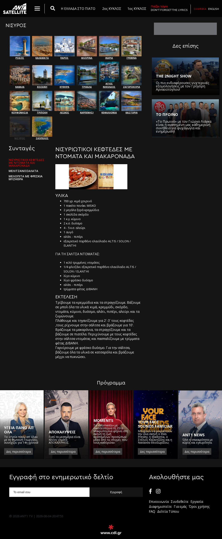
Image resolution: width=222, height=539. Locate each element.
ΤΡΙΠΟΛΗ (42, 102)
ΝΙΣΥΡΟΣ (20, 128)
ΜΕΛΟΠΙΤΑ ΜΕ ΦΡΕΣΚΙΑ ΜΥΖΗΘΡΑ (26, 178)
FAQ (152, 511)
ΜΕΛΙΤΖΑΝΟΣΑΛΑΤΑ (23, 171)
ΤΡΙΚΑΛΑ (87, 77)
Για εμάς (180, 506)
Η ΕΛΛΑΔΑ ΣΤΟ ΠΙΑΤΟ (78, 8)
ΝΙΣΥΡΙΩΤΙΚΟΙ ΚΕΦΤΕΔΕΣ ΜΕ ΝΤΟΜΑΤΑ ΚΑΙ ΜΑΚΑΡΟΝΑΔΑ (26, 162)
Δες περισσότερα (18, 451)
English (213, 9)
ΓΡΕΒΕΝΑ (131, 47)
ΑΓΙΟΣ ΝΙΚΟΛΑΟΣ (109, 75)
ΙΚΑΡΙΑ (109, 47)
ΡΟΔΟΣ (20, 47)
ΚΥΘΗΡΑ (64, 77)
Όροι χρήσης (199, 506)
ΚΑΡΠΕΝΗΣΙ (87, 102)
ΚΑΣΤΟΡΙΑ (131, 102)
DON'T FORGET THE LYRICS (169, 8)
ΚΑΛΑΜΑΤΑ (42, 47)
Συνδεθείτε (179, 501)
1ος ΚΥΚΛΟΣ (136, 8)
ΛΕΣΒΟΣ (64, 102)
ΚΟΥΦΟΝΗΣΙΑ (20, 102)
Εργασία (197, 501)
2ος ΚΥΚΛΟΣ (111, 8)
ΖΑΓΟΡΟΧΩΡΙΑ (131, 77)
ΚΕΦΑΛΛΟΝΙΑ (109, 102)
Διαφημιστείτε (160, 506)
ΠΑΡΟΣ (64, 47)
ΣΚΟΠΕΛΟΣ (42, 128)
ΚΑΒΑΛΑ (20, 77)
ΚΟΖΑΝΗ (42, 77)
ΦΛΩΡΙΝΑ (87, 47)
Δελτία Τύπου (168, 511)
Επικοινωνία (159, 501)
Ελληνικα (200, 9)
